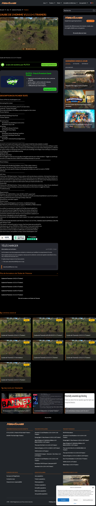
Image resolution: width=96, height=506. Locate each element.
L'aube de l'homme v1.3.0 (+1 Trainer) (12, 286)
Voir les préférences (88, 500)
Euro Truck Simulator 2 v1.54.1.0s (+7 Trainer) (75, 458)
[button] (93, 487)
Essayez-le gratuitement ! (49, 64)
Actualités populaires (40, 488)
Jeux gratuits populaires (41, 493)
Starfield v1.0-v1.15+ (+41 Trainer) (44, 466)
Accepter (63, 500)
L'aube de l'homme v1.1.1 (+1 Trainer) (12, 295)
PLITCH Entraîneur (68, 432)
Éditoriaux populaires (40, 491)
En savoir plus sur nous (79, 33)
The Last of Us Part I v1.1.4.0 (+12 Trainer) (46, 445)
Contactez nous (11, 479)
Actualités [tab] (76, 63)
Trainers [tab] (67, 63)
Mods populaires (39, 482)
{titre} (75, 503)
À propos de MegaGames (13, 476)
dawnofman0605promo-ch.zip (10, 266)
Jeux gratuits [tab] (69, 67)
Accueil (2, 9)
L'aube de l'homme (16, 9)
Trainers (26, 9)
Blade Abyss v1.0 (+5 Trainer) (70, 464)
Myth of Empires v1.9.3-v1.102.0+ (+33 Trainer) (47, 448)
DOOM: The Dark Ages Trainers (15, 435)
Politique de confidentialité (56, 502)
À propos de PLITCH (50, 89)
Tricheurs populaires (40, 485)
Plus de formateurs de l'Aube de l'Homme (29, 298)
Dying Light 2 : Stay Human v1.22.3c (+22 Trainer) (48, 437)
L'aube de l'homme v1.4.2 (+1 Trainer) (12, 278)
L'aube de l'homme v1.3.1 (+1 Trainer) (12, 282)
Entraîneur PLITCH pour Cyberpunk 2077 (46, 463)
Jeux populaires (39, 476)
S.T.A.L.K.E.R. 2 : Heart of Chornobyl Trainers (18, 432)
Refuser (76, 500)
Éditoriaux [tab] (85, 63)
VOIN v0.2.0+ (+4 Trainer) (41, 451)
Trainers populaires (40, 479)
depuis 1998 (90, 21)
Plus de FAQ (48, 417)
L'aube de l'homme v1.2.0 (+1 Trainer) (12, 290)
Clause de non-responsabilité (14, 482)
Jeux (8, 9)
